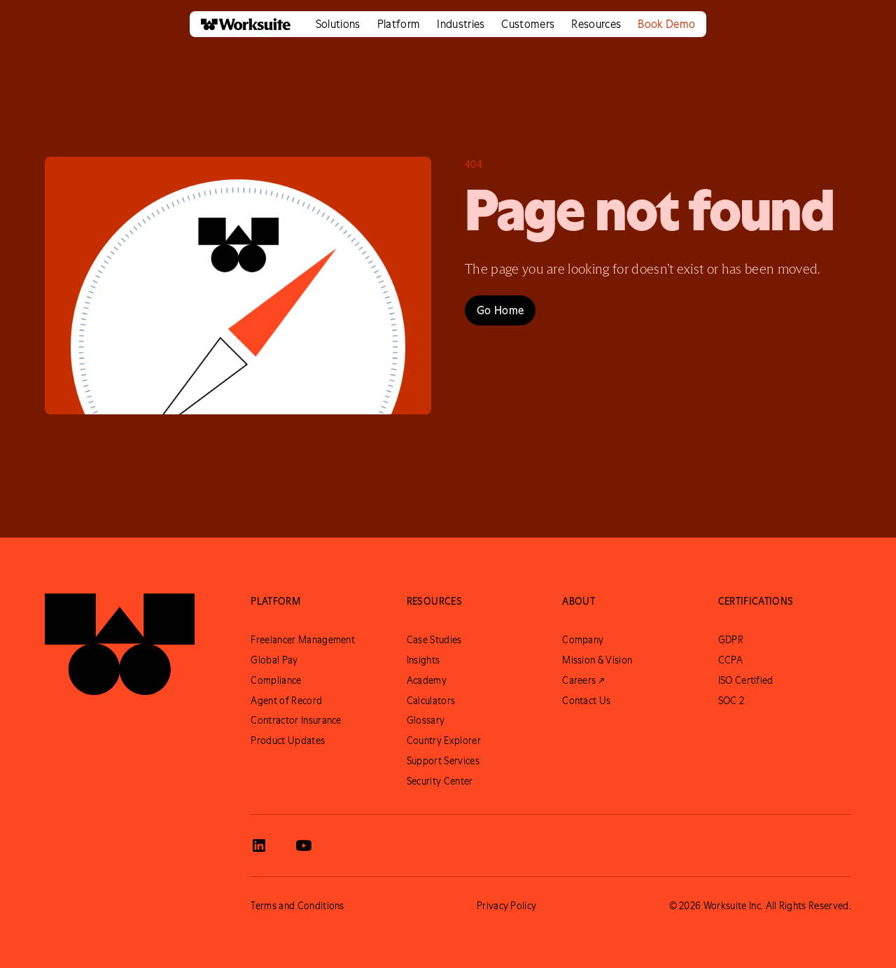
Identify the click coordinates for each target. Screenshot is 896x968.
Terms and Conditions (297, 905)
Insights (423, 660)
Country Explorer (444, 740)
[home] (240, 24)
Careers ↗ (583, 680)
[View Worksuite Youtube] (303, 845)
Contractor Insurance (296, 720)
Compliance (276, 680)
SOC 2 (731, 700)
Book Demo (666, 24)
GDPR (730, 639)
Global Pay (274, 660)
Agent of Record (286, 700)
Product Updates (288, 740)
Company (582, 639)
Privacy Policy (506, 905)
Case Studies (434, 639)
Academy (427, 680)
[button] (338, 24)
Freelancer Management (303, 639)
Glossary (426, 720)
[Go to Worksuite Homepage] (120, 644)
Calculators (431, 700)
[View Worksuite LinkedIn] (259, 845)
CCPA (730, 660)
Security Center (440, 781)
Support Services (443, 761)
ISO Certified (746, 680)
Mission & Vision (597, 660)
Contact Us (586, 700)
